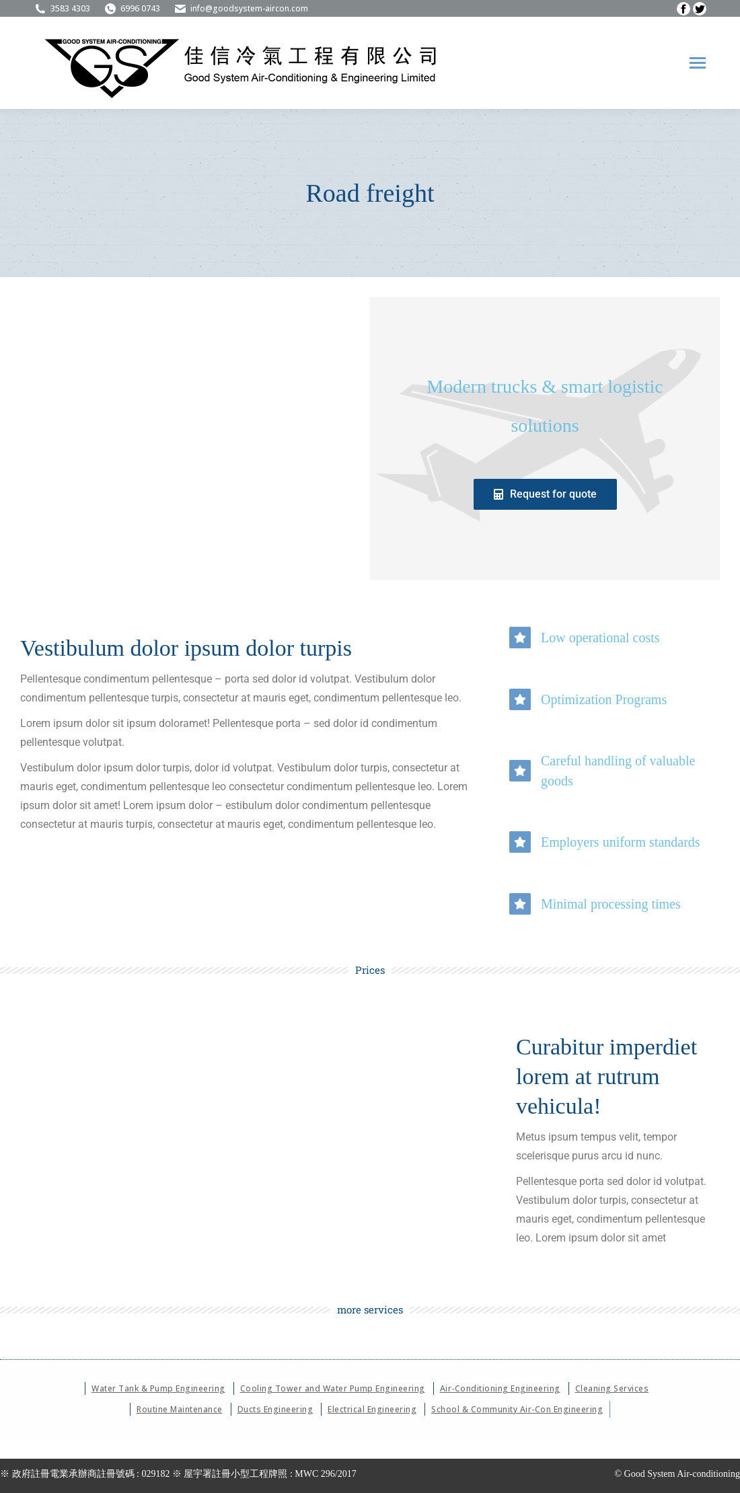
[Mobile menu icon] (697, 62)
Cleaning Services (612, 1388)
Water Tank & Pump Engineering (158, 1388)
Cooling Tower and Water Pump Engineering (332, 1388)
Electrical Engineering (372, 1409)
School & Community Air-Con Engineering (517, 1409)
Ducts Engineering (275, 1409)
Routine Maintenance (180, 1409)
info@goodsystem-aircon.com (241, 9)
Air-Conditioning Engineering (500, 1388)
